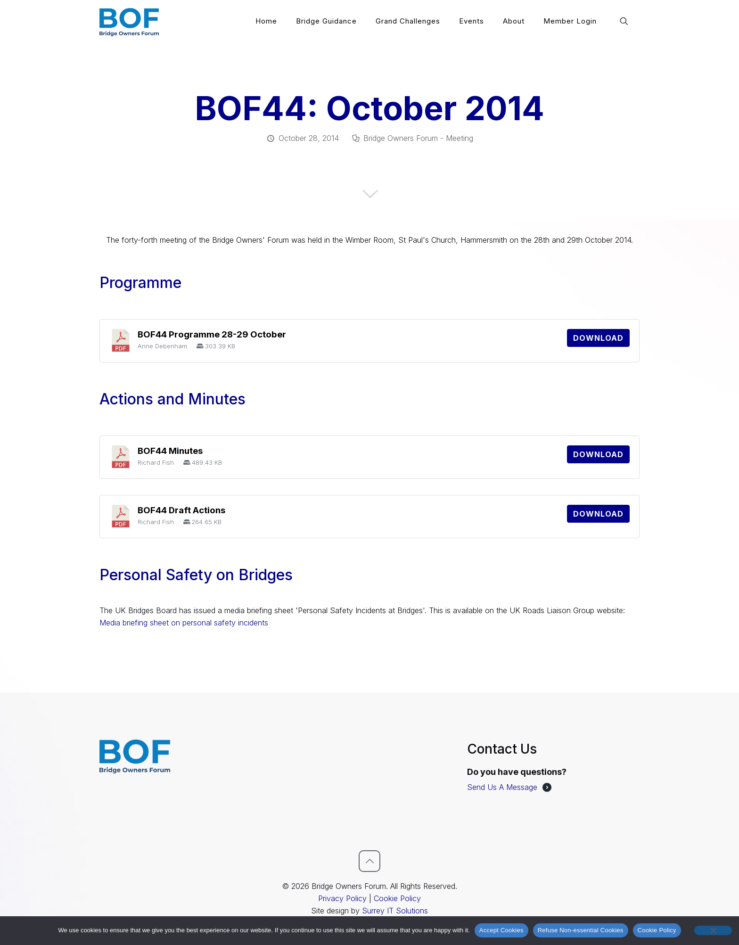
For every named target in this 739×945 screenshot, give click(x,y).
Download (598, 338)
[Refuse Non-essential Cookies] (713, 930)
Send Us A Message (502, 787)
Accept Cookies (501, 930)
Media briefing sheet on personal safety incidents (183, 622)
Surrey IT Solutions (395, 910)
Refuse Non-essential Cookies (581, 930)
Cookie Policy (397, 898)
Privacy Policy (342, 898)
